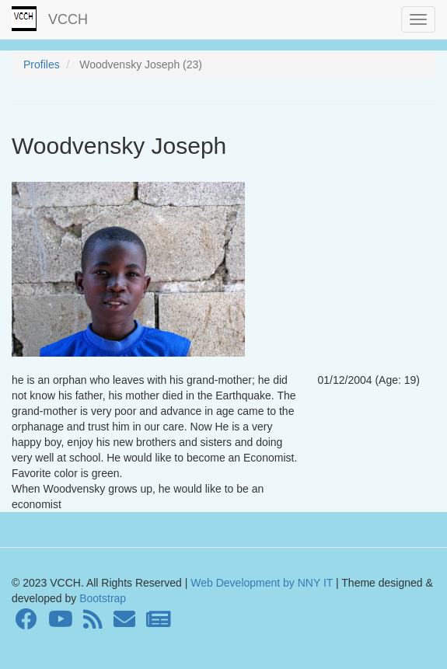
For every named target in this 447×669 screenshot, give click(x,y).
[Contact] (124, 623)
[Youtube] (60, 623)
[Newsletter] (158, 623)
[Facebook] (26, 623)
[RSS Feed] (93, 623)
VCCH (68, 19)
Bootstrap (101, 598)
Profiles (41, 64)
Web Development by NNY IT (261, 583)
